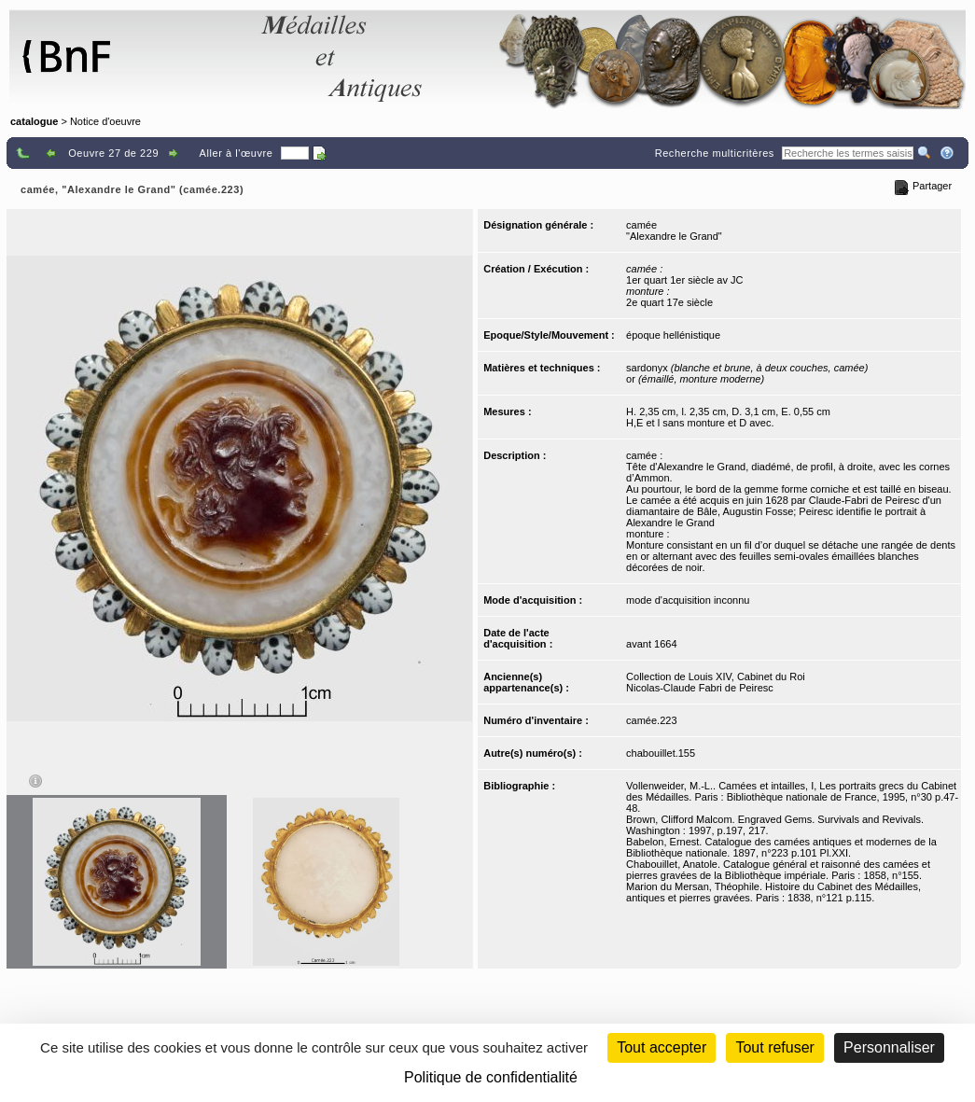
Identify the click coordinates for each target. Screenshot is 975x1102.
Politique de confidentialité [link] (491, 1077)
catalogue (34, 121)
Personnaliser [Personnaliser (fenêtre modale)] (889, 1047)
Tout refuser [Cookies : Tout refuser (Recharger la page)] (774, 1047)
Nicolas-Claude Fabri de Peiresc (699, 687)
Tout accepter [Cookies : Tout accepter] (661, 1047)
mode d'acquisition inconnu (687, 600)
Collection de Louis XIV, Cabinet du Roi (715, 676)
